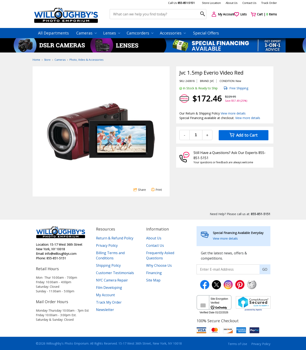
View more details (233, 113)
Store (47, 60)
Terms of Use (237, 344)
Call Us (181, 3)
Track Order (269, 3)
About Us (232, 3)
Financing (154, 272)
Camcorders (140, 33)
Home (36, 60)
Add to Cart (244, 135)
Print (156, 190)
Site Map (153, 280)
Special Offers (206, 33)
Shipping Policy (108, 265)
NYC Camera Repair (112, 280)
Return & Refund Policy (114, 238)
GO (264, 269)
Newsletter (105, 309)
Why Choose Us (159, 265)
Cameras (86, 33)
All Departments (53, 33)
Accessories (173, 33)
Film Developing (109, 287)
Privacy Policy (107, 245)
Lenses (111, 33)
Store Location (211, 3)
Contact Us (249, 3)
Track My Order (109, 302)
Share (139, 190)
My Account (105, 295)
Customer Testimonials (115, 272)
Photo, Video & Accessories (86, 60)
